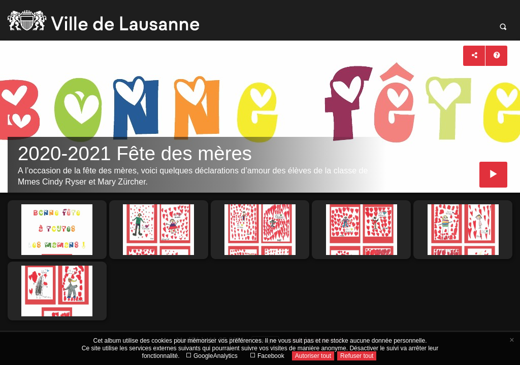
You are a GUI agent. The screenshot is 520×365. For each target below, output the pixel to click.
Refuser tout (356, 355)
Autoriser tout (313, 355)
